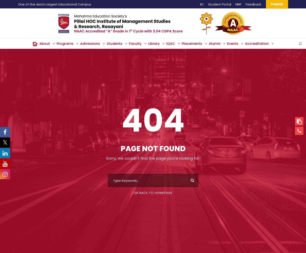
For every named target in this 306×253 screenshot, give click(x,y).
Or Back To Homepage (153, 193)
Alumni (214, 43)
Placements (192, 43)
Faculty (135, 43)
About (44, 43)
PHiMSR (277, 4)
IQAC (170, 43)
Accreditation (257, 43)
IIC (202, 4)
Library (154, 43)
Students (114, 43)
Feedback (253, 4)
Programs (65, 43)
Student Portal (219, 4)
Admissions (90, 43)
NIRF (238, 4)
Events (232, 43)
